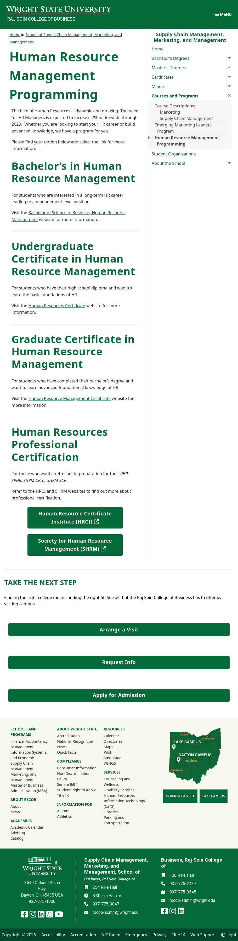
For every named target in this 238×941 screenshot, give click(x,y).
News (15, 811)
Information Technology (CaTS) (124, 803)
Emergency (136, 935)
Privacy (159, 935)
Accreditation (68, 735)
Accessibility (53, 935)
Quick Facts (67, 752)
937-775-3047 (106, 904)
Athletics (71, 816)
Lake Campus (213, 796)
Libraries (111, 811)
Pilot (107, 752)
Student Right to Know (76, 789)
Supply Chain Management (186, 118)
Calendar (111, 735)
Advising (17, 832)
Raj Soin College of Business (41, 19)
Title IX (63, 795)
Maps (108, 746)
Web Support (203, 935)
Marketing (170, 112)
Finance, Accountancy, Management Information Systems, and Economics (29, 749)
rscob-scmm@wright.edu (115, 912)
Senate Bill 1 (67, 784)
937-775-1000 (42, 901)
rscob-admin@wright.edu (192, 900)
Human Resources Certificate (56, 306)
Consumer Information (77, 767)
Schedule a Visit (180, 796)
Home (158, 49)
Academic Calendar (26, 827)
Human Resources (119, 795)
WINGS (110, 763)
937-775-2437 (182, 883)
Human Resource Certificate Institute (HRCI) (79, 517)
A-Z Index (110, 935)
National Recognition (75, 741)
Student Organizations (174, 154)
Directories (113, 741)
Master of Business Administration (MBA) (28, 788)
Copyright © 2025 (19, 935)
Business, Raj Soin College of (109, 879)
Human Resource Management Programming (187, 141)
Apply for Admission (119, 695)
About (15, 806)
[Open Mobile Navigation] (223, 14)
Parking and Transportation (116, 820)
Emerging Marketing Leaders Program (183, 128)
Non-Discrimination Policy (73, 776)
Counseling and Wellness (117, 781)
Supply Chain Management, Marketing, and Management (23, 771)
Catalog (17, 838)
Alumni (70, 810)
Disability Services (119, 789)
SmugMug (119, 757)
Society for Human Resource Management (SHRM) (80, 544)
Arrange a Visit (119, 629)
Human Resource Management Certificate (69, 398)
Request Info (119, 662)
